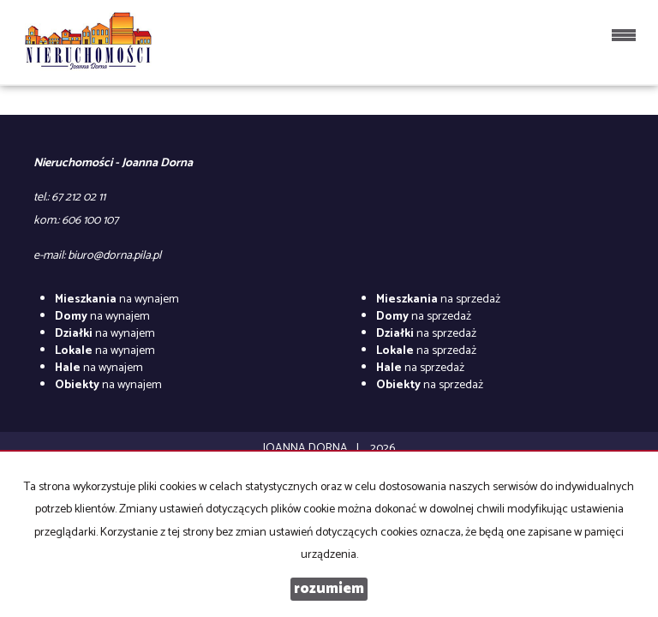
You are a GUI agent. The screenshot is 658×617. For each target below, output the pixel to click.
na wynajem (117, 299)
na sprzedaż (438, 299)
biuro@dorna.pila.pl (114, 256)
